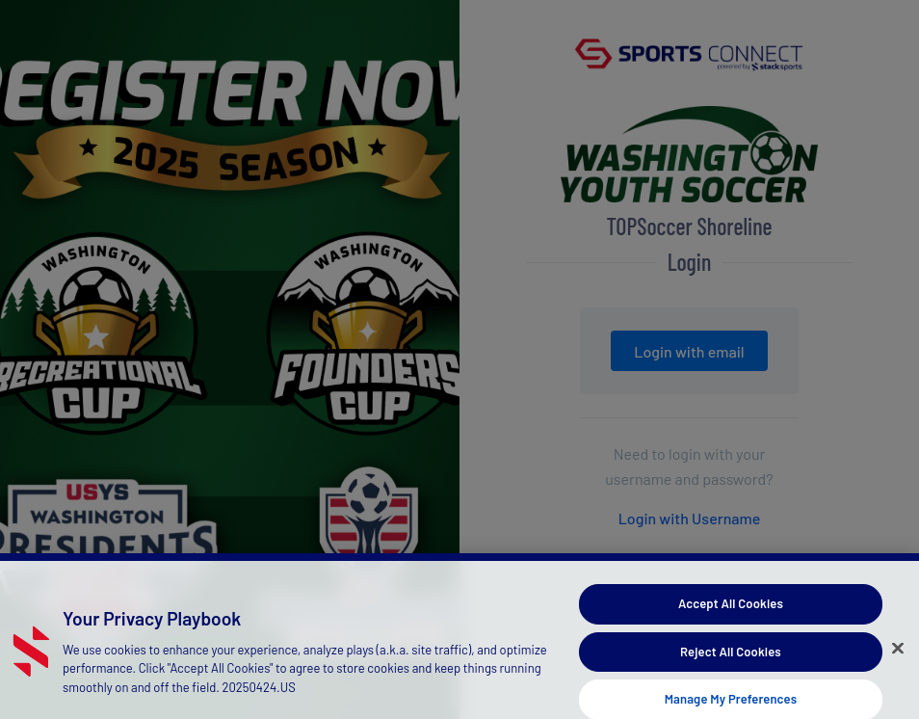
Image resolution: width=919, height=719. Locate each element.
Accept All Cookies (730, 609)
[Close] (898, 654)
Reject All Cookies (730, 657)
